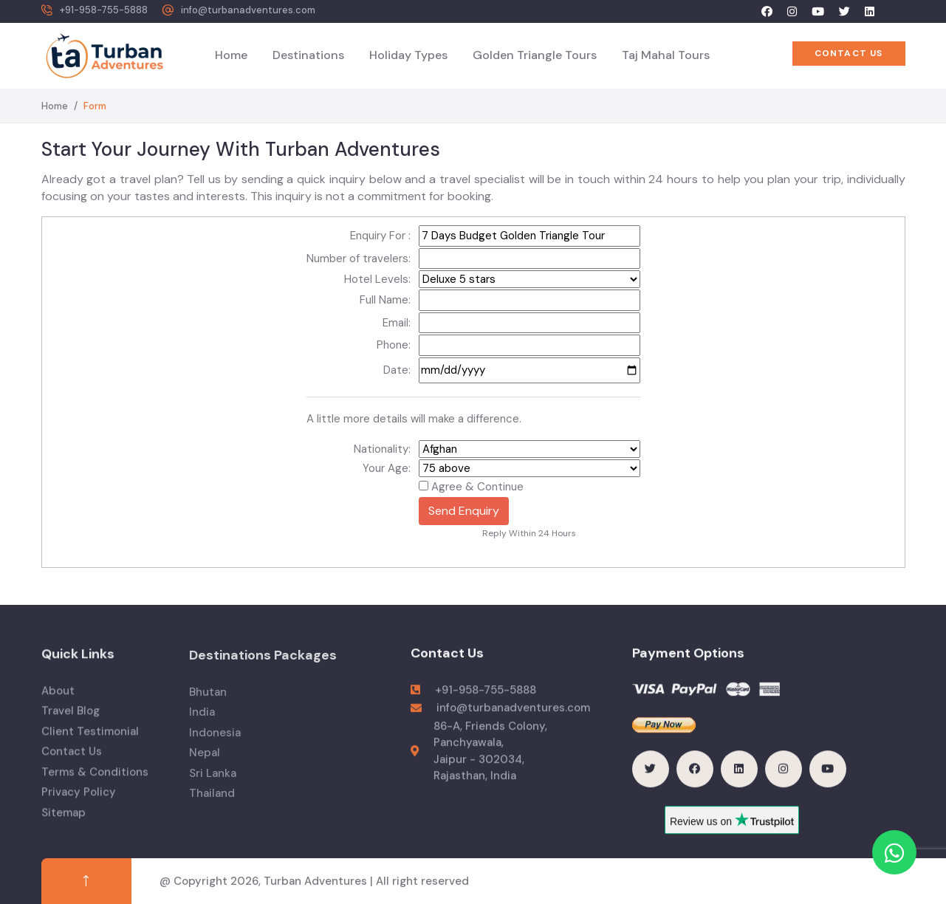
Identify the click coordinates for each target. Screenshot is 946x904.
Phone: (394, 345)
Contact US (849, 53)
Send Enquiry (463, 510)
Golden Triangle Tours (535, 55)
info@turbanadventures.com (248, 10)
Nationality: (382, 449)
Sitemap (63, 822)
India (202, 723)
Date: (397, 370)
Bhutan (208, 703)
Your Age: (387, 468)
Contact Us (71, 762)
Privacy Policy (78, 802)
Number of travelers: (358, 258)
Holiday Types (408, 55)
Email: (397, 322)
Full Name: (385, 299)
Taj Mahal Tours (666, 55)
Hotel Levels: (377, 279)
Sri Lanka (212, 784)
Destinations (308, 55)
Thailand (212, 805)
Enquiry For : (380, 235)
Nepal (204, 764)
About (58, 701)
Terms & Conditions (94, 782)
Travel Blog (70, 721)
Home (231, 55)
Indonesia (215, 743)
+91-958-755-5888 (104, 10)
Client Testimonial (90, 741)
